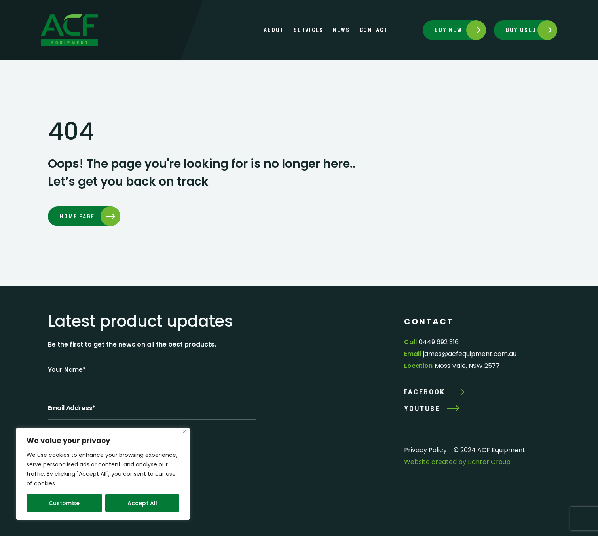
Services (308, 30)
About (274, 30)
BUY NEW (448, 30)
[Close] (184, 431)
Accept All (142, 503)
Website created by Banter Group (457, 461)
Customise (64, 503)
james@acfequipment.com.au (469, 353)
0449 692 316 (439, 342)
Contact (373, 30)
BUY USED (521, 30)
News (341, 30)
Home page (77, 216)
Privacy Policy (425, 450)
